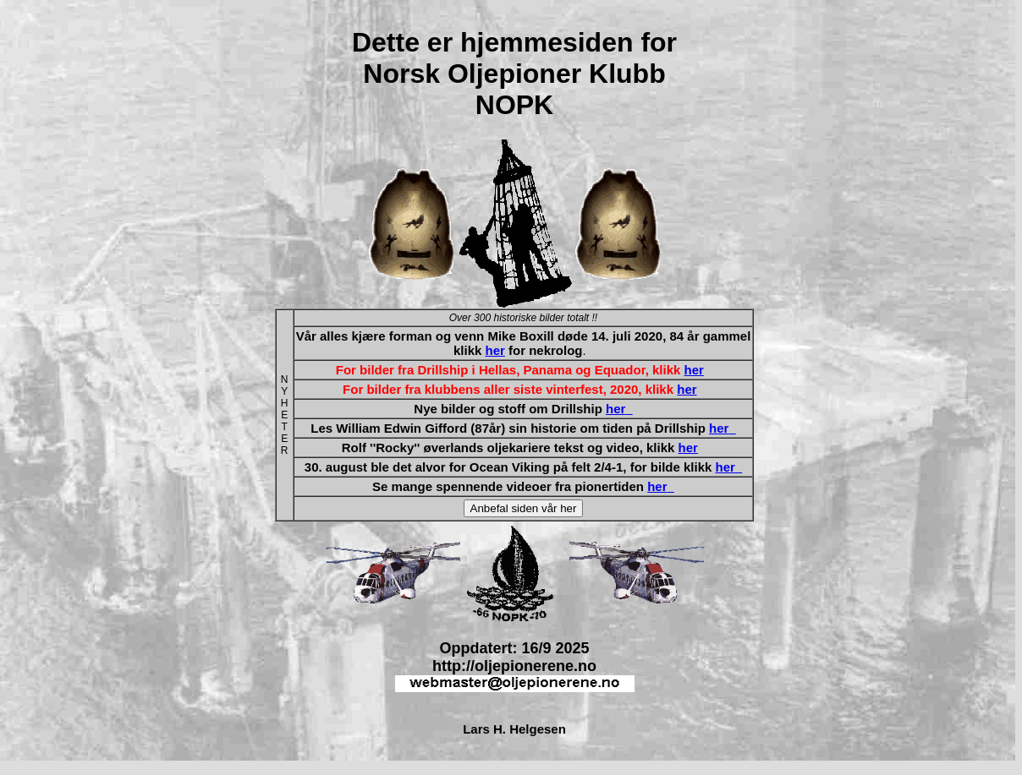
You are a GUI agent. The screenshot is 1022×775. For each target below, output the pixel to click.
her (494, 350)
